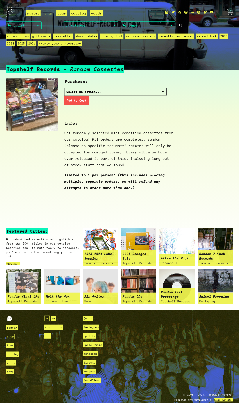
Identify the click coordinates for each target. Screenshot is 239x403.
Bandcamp (91, 347)
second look (207, 37)
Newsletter (63, 37)
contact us (55, 320)
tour (63, 13)
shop (49, 13)
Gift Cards (41, 37)
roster (33, 13)
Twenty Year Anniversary (60, 44)
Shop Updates (86, 37)
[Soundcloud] (192, 12)
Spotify (90, 329)
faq (48, 329)
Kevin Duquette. (221, 393)
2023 (224, 37)
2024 (10, 44)
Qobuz (88, 311)
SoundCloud (93, 373)
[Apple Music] (167, 12)
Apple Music (94, 338)
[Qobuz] (179, 12)
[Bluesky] (205, 12)
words (97, 13)
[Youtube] (211, 12)
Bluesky (90, 356)
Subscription (18, 37)
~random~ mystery (140, 37)
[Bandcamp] (173, 12)
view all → (15, 257)
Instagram (92, 320)
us (47, 311)
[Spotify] (199, 12)
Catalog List (112, 37)
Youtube (90, 364)
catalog (79, 13)
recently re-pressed (176, 37)
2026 (32, 44)
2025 (21, 44)
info (11, 365)
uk (55, 311)
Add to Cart (135, 93)
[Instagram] (186, 12)
